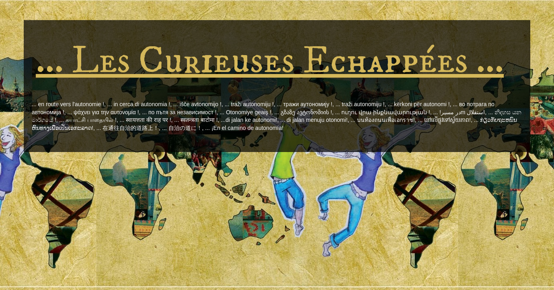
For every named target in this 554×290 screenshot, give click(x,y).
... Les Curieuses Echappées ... (270, 61)
